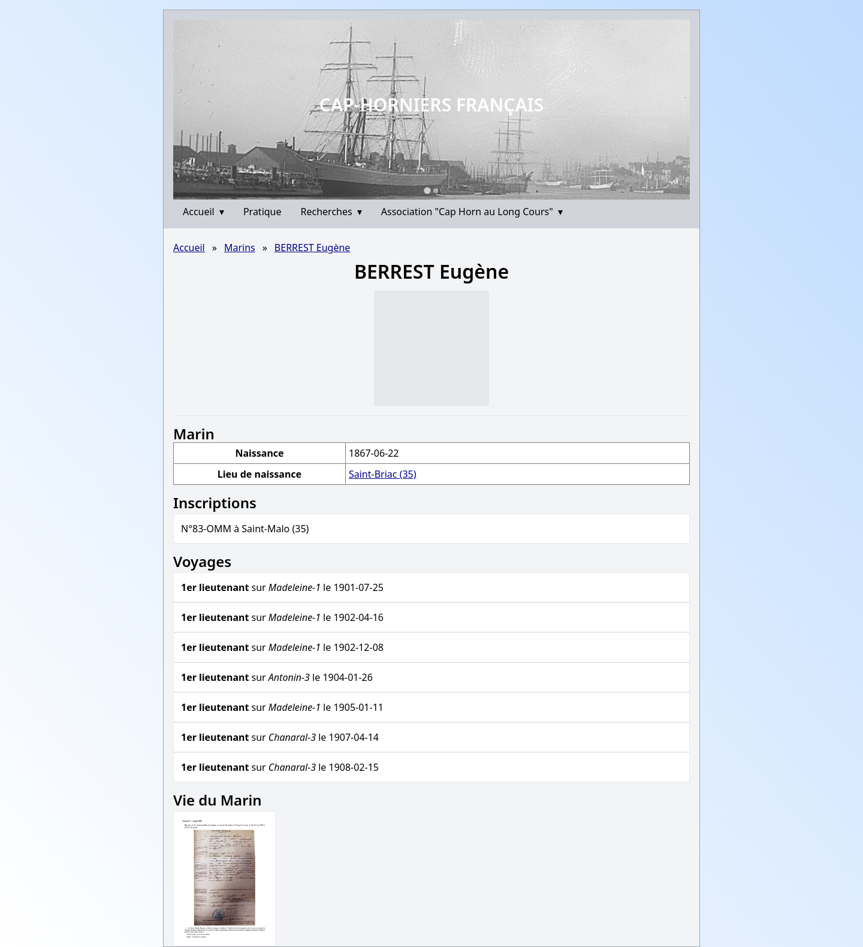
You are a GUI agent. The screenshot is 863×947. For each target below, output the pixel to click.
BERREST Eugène (312, 247)
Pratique (262, 211)
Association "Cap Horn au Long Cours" (472, 211)
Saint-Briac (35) (383, 474)
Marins (239, 247)
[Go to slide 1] (427, 190)
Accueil (203, 211)
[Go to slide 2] (435, 190)
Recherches (331, 211)
